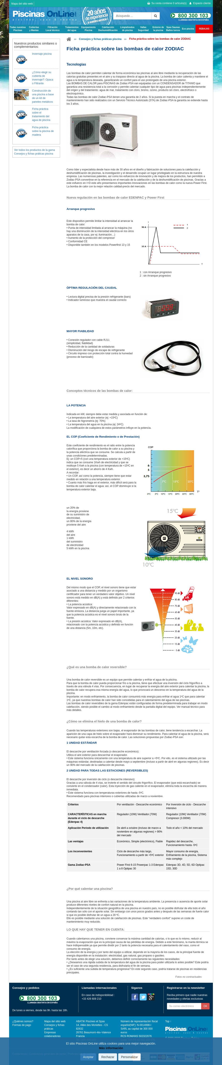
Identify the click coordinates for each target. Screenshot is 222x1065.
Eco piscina (188, 29)
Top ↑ (168, 1021)
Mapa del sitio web (22, 3)
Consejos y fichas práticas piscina (100, 39)
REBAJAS (204, 29)
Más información (111, 1048)
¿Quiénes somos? (22, 1021)
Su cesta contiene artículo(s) (166, 3)
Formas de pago (21, 1025)
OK (205, 1006)
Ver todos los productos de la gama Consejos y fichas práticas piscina (34, 151)
